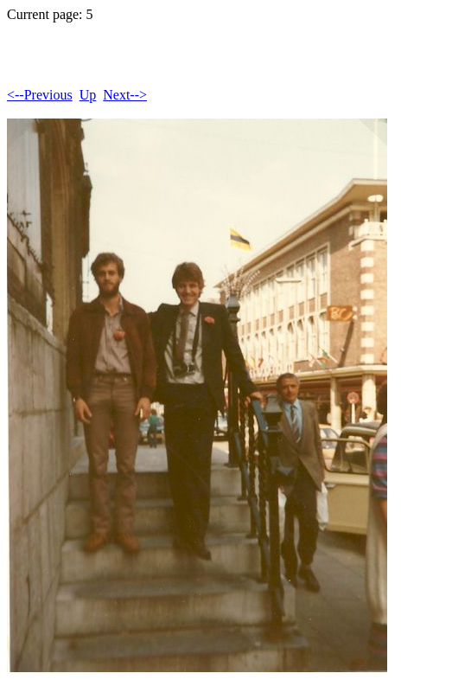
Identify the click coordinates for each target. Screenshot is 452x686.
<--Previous (40, 94)
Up (88, 94)
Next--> (125, 94)
